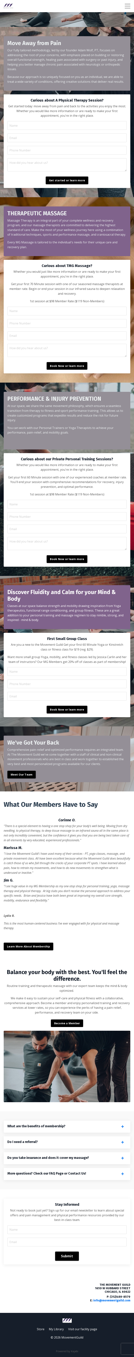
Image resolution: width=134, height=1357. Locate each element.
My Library (56, 1329)
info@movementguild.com (111, 1300)
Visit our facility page (82, 1329)
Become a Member (67, 1023)
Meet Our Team (21, 774)
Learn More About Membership (28, 946)
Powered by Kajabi (67, 1351)
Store (40, 1329)
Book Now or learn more (67, 366)
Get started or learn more (67, 180)
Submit (67, 1256)
